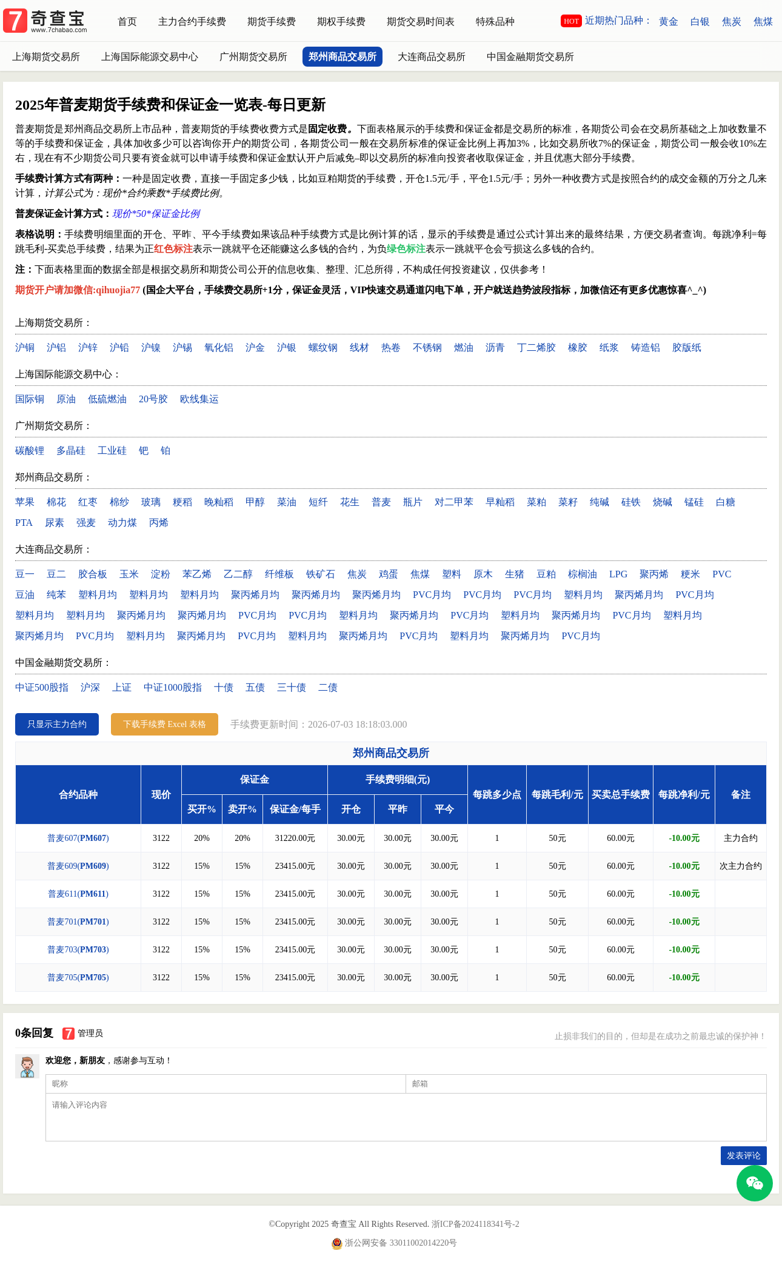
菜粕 (536, 502)
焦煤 (763, 21)
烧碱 (662, 502)
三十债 (291, 687)
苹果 (25, 502)
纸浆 (609, 347)
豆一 (25, 574)
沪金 (255, 347)
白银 (700, 21)
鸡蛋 (388, 574)
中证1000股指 (173, 687)
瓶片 (413, 502)
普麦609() (78, 866)
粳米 (690, 574)
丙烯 (159, 522)
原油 (66, 399)
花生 (349, 502)
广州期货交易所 (253, 56)
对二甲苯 (454, 502)
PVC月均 (432, 594)
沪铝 (56, 347)
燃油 (463, 347)
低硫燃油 (107, 399)
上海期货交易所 (46, 56)
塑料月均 (97, 594)
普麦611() (78, 893)
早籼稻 (500, 502)
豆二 (56, 574)
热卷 (391, 347)
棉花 (56, 502)
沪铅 (119, 347)
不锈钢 (427, 347)
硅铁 (631, 502)
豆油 (25, 594)
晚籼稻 (218, 502)
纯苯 (56, 594)
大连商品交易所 (432, 56)
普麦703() (78, 949)
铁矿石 (320, 574)
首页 (127, 21)
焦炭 (731, 21)
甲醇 (255, 502)
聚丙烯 (654, 574)
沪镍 (151, 347)
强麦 (86, 522)
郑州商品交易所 (342, 56)
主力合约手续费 (192, 21)
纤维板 (279, 574)
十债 (223, 687)
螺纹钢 (323, 347)
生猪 (514, 574)
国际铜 (29, 399)
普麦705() (78, 977)
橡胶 (577, 347)
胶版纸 (686, 347)
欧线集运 (199, 399)
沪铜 (25, 347)
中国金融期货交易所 (530, 56)
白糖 (725, 502)
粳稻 (182, 502)
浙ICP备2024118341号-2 (476, 1224)
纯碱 (599, 502)
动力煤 (122, 522)
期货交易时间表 (421, 21)
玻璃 (151, 502)
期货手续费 (271, 21)
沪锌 (88, 347)
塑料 (451, 574)
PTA (24, 522)
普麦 (381, 502)
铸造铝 (645, 347)
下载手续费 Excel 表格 (164, 724)
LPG (618, 574)
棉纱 (119, 502)
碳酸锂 (29, 450)
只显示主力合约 (57, 724)
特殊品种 (495, 21)
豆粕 (546, 574)
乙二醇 (238, 574)
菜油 (286, 502)
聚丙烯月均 (255, 594)
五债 (255, 687)
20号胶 (153, 399)
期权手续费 (341, 21)
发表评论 (744, 1155)
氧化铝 (218, 347)
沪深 (90, 687)
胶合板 (92, 574)
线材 (359, 347)
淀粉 (160, 574)
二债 (328, 687)
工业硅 (112, 450)
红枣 (88, 502)
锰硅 (694, 502)
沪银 (286, 347)
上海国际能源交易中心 (149, 56)
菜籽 (568, 502)
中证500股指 (42, 687)
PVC (721, 574)
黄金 (668, 21)
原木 (483, 574)
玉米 (129, 574)
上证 (122, 687)
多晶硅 (70, 450)
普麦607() (78, 838)
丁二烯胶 (536, 347)
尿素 (54, 522)
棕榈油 (582, 574)
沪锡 (182, 347)
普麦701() (78, 921)
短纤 (318, 502)
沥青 (495, 347)
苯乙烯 (197, 574)
